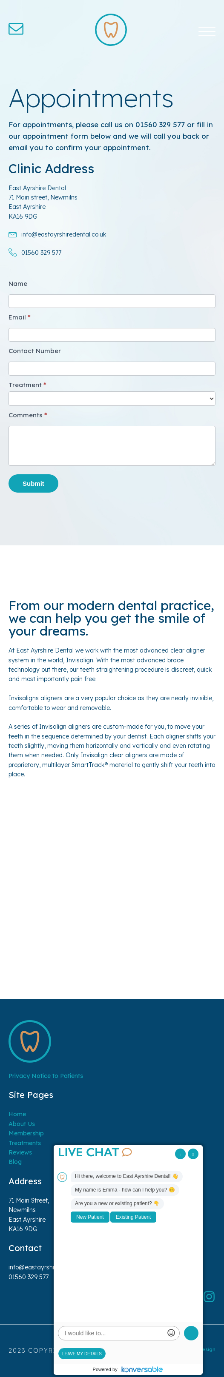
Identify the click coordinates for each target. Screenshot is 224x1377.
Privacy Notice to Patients (46, 1076)
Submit (33, 483)
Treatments (25, 1143)
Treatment (27, 385)
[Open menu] (206, 32)
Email (20, 317)
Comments (28, 415)
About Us (22, 1124)
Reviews (20, 1152)
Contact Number (35, 351)
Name (18, 283)
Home (17, 1114)
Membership (26, 1133)
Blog (15, 1162)
